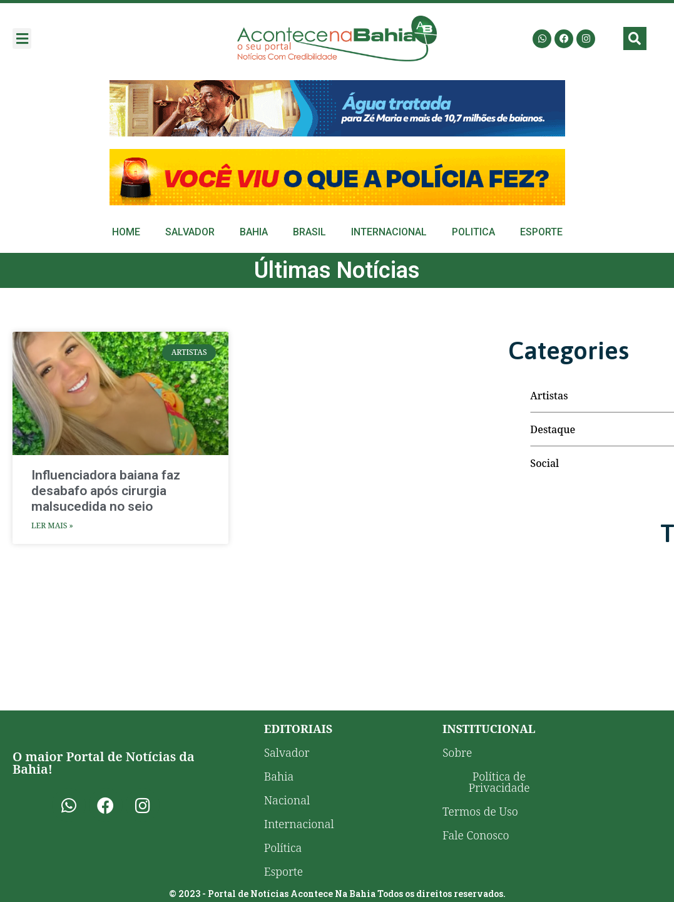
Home (126, 232)
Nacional (287, 799)
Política (283, 847)
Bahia (254, 232)
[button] (22, 38)
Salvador (190, 232)
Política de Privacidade (498, 782)
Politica (473, 232)
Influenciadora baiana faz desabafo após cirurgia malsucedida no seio (105, 491)
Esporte (541, 232)
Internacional (389, 232)
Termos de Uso (480, 811)
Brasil (309, 232)
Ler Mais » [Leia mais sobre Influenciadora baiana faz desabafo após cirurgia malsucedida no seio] (52, 525)
